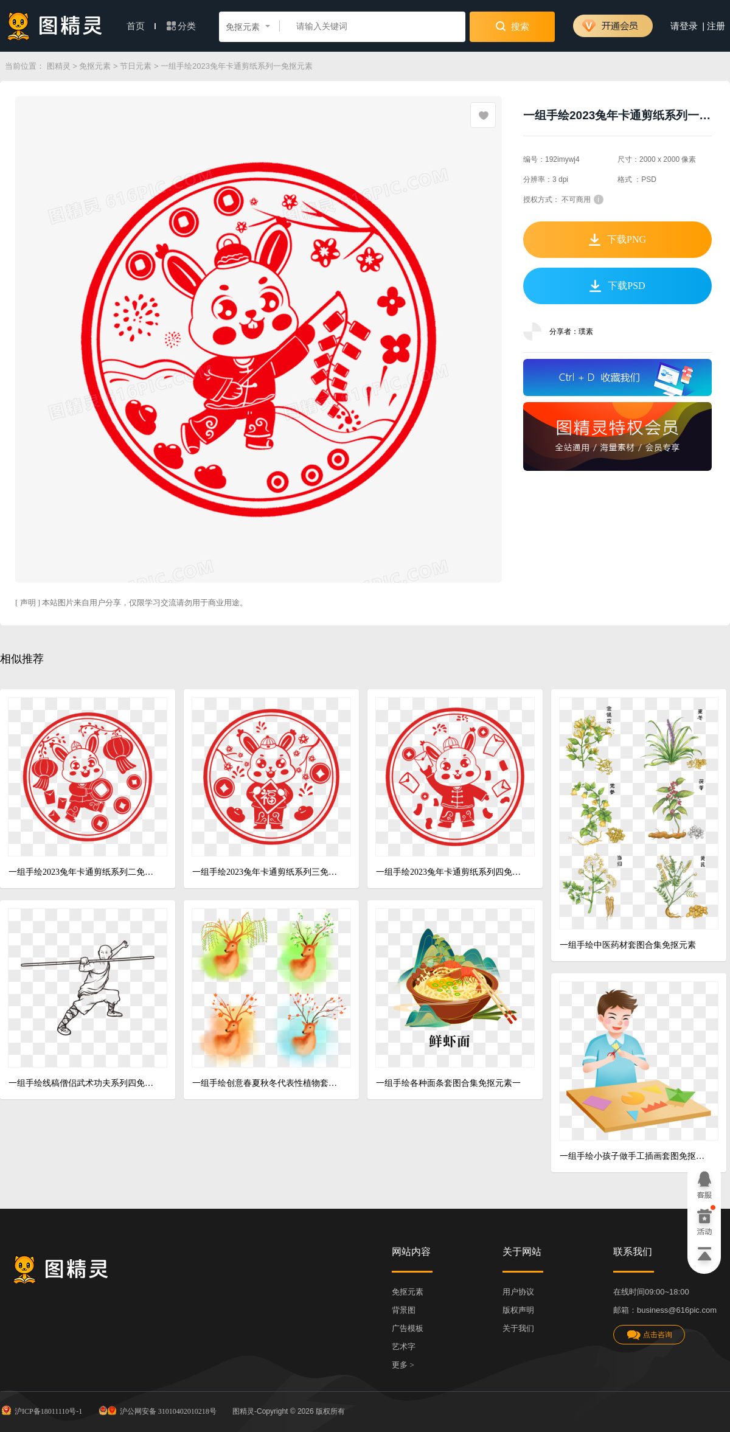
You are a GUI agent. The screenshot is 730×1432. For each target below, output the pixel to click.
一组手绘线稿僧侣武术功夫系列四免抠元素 (83, 1083)
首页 (141, 26)
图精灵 (59, 66)
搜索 (512, 26)
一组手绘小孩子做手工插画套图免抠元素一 (634, 1156)
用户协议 (518, 1291)
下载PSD (617, 286)
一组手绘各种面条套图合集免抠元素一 (448, 1083)
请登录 (684, 26)
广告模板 (407, 1328)
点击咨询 (649, 1335)
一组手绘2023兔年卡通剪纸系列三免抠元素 (266, 872)
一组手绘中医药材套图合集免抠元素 (628, 945)
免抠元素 (95, 66)
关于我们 (518, 1328)
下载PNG (617, 240)
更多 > (403, 1364)
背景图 (403, 1310)
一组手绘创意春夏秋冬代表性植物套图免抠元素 (266, 1083)
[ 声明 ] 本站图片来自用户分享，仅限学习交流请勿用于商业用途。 (131, 602)
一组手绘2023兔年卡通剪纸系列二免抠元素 (83, 872)
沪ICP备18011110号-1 (41, 1410)
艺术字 (403, 1346)
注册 (716, 26)
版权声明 (518, 1310)
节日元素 (135, 66)
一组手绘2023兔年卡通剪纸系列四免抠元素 (450, 872)
